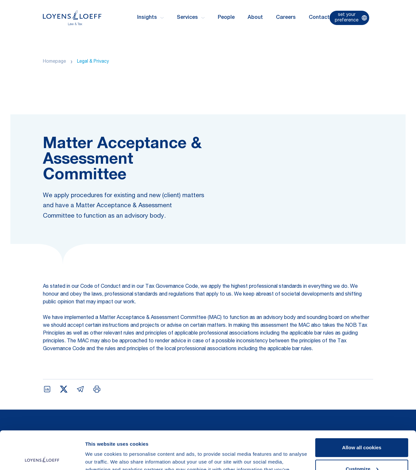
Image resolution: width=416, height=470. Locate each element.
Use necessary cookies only (361, 452)
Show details (100, 457)
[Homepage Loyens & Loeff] (72, 17)
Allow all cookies (362, 409)
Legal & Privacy (93, 61)
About (255, 17)
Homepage (54, 61)
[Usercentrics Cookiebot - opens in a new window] (42, 457)
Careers (286, 17)
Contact (319, 17)
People (226, 17)
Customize (362, 430)
